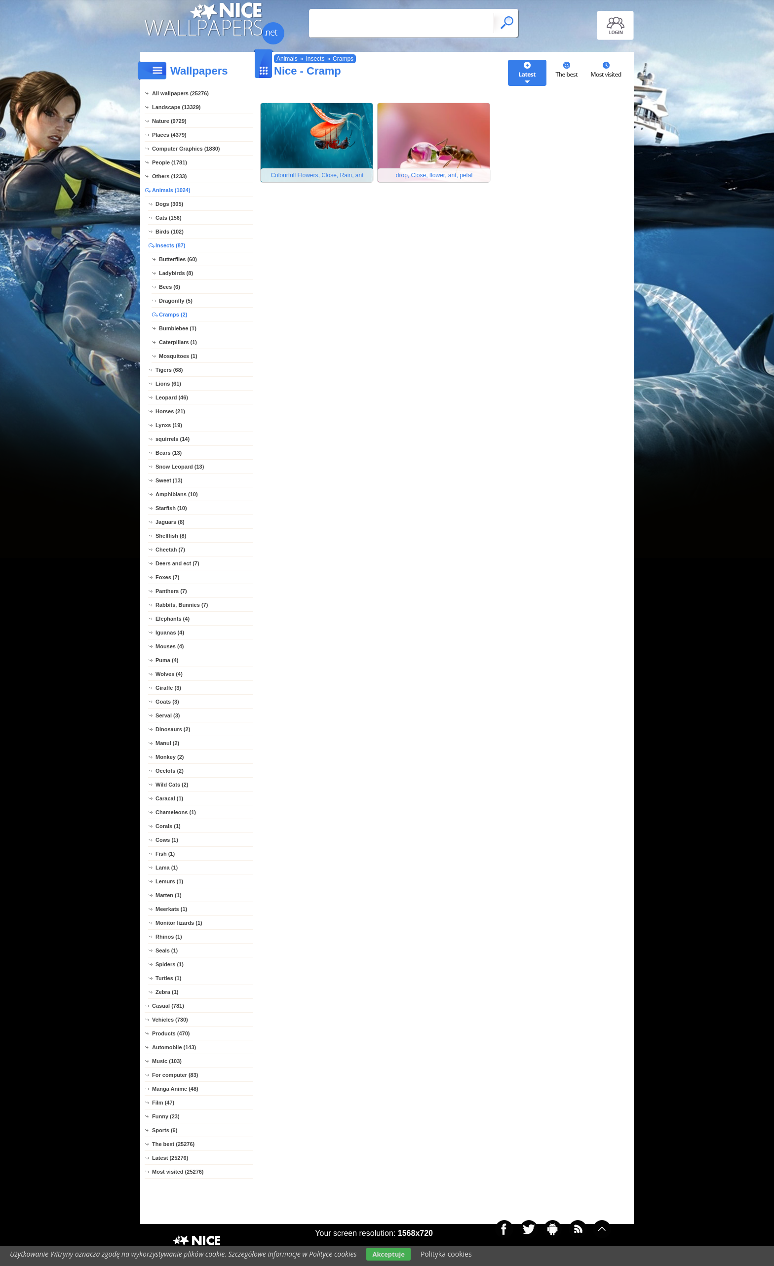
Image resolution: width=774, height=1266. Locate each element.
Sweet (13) (168, 480)
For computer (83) (175, 1075)
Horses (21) (170, 411)
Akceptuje (388, 1254)
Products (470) (171, 1033)
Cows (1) (166, 840)
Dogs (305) (169, 204)
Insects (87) (170, 245)
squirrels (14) (172, 439)
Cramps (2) (173, 314)
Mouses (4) (169, 646)
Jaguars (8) (170, 522)
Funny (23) (166, 1116)
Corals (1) (168, 826)
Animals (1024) (171, 190)
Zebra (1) (166, 992)
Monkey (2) (169, 757)
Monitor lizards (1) (178, 923)
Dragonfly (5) (176, 301)
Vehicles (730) (170, 1020)
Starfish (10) (171, 508)
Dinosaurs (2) (172, 729)
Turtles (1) (168, 978)
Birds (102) (169, 232)
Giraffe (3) (168, 688)
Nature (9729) (169, 121)
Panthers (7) (171, 591)
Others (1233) (169, 176)
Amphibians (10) (176, 494)
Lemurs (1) (169, 881)
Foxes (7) (167, 577)
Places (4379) (169, 135)
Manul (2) (167, 743)
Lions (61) (168, 384)
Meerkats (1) (171, 909)
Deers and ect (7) (177, 563)
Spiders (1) (169, 964)
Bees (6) (169, 287)
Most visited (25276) (178, 1172)
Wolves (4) (169, 674)
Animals (287, 58)
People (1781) (169, 162)
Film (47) (163, 1103)
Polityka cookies (446, 1254)
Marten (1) (168, 895)
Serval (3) (167, 715)
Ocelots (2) (169, 771)
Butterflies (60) (178, 259)
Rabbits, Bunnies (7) (181, 605)
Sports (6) (164, 1130)
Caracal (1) (169, 798)
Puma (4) (166, 660)
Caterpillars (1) (178, 342)
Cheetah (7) (170, 550)
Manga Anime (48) (175, 1089)
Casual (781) (168, 1006)
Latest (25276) (170, 1158)
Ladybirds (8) (176, 273)
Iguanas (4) (169, 632)
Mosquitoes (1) (178, 356)
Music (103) (167, 1061)
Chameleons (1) (175, 812)
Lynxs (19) (168, 425)
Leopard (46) (171, 397)
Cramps (343, 58)
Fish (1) (165, 854)
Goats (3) (167, 702)
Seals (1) (166, 950)
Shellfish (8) (170, 536)
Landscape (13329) (176, 107)
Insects (315, 58)
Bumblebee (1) (177, 328)
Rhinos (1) (168, 937)
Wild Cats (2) (172, 785)
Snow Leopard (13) (179, 467)
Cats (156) (168, 218)
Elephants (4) (172, 619)
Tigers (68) (169, 370)
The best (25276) (173, 1144)
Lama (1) (166, 867)
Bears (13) (168, 453)
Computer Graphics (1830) (186, 149)
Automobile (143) (174, 1047)
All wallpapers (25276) (180, 93)
